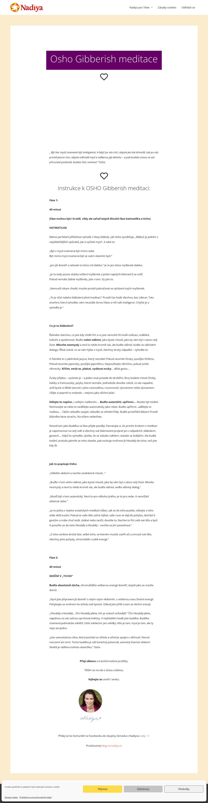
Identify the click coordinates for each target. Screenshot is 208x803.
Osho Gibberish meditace (104, 58)
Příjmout (102, 789)
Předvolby (183, 789)
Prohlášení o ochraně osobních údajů (36, 797)
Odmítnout (143, 789)
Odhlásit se (188, 7)
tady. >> (145, 736)
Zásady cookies (11, 797)
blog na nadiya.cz (112, 745)
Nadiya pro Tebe (139, 7)
